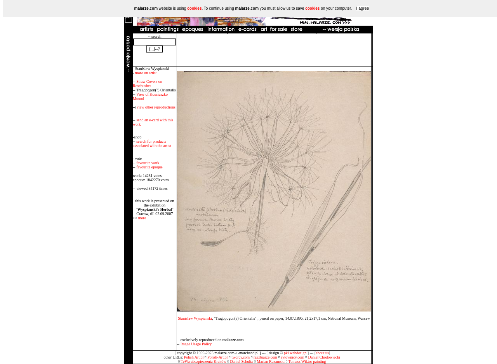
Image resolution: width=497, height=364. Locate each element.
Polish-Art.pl (217, 357)
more (142, 218)
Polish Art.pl (194, 357)
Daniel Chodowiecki (324, 357)
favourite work (147, 163)
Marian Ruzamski (271, 361)
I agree (362, 8)
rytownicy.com (292, 357)
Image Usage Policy (196, 344)
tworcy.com (240, 357)
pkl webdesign (295, 353)
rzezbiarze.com (265, 357)
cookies (194, 8)
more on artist (146, 73)
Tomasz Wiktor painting (307, 361)
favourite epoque (149, 167)
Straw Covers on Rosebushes (147, 83)
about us (322, 353)
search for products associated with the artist (152, 143)
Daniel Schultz (241, 361)
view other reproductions (156, 107)
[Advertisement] (274, 50)
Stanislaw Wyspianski (195, 318)
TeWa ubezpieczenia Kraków (203, 361)
